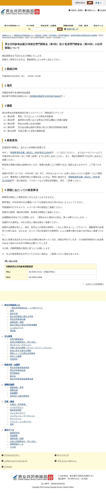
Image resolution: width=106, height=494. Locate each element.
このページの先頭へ (94, 284)
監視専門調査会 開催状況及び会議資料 (84, 35)
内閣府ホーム (6, 35)
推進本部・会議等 (41, 35)
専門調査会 (53, 35)
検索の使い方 (72, 29)
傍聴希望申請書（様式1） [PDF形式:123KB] (32, 152)
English (103, 10)
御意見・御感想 (77, 10)
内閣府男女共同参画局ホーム (24, 35)
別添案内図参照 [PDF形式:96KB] (46, 96)
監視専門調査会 (63, 35)
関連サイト (92, 10)
